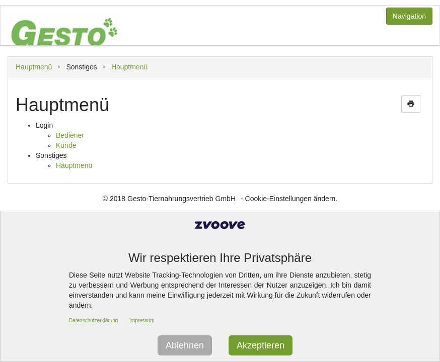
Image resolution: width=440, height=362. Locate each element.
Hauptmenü (34, 67)
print (411, 104)
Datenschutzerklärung (93, 320)
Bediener (70, 135)
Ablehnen (185, 345)
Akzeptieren (260, 345)
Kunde (66, 145)
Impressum (141, 320)
